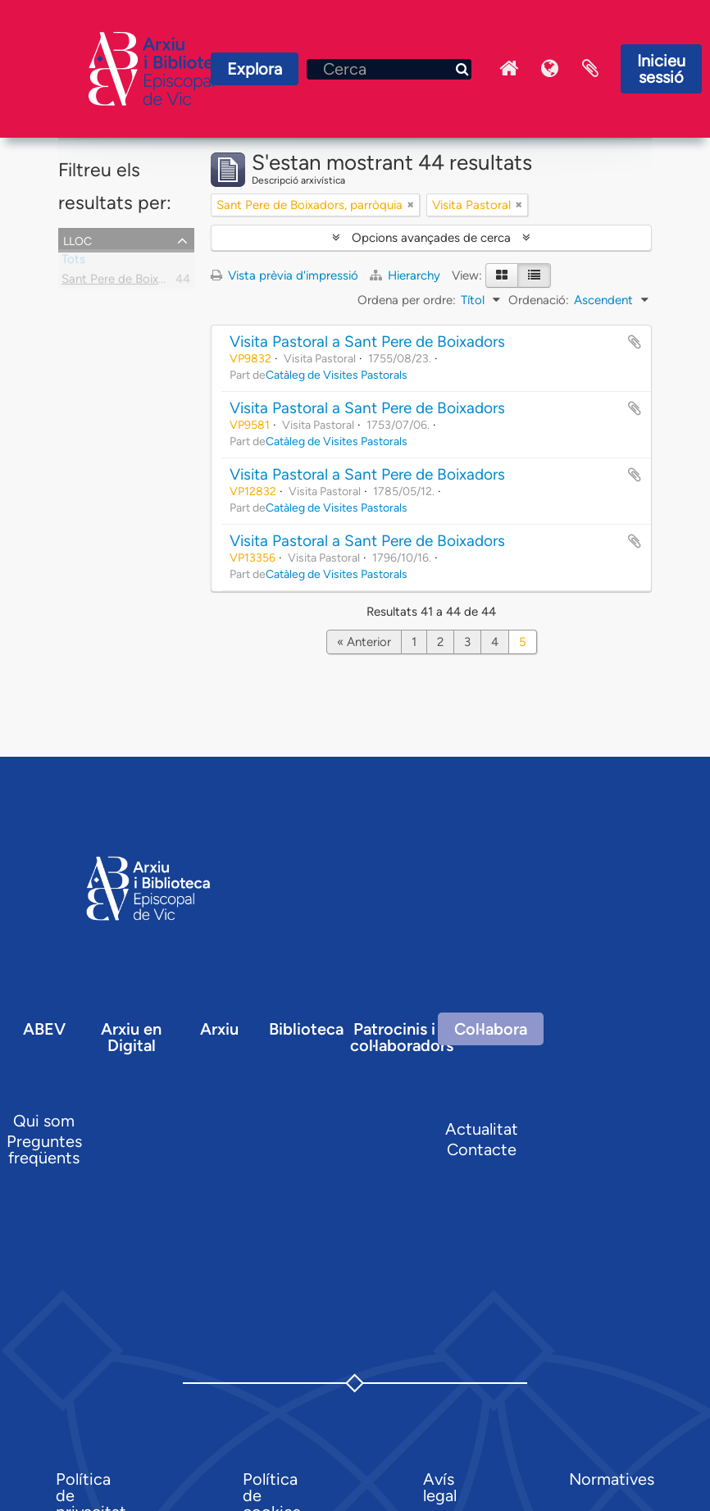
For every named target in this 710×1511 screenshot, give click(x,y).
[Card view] (501, 275)
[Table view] (534, 275)
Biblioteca (306, 1029)
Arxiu (219, 1029)
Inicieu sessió (661, 69)
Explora (254, 69)
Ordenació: (538, 300)
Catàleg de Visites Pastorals (336, 374)
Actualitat (481, 1129)
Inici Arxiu (508, 68)
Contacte (482, 1149)
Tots (73, 262)
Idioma (549, 68)
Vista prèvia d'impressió (284, 275)
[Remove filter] (410, 205)
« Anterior (364, 642)
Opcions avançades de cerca (431, 237)
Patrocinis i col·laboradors (401, 1037)
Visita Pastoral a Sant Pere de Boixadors (367, 341)
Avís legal (440, 1487)
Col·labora (490, 1029)
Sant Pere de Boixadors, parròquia (154, 282)
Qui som (44, 1121)
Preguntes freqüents (44, 1149)
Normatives (611, 1479)
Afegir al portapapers (634, 342)
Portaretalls (590, 68)
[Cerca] (389, 69)
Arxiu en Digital (131, 1037)
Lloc (77, 239)
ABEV (44, 1029)
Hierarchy (407, 275)
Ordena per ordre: (406, 300)
